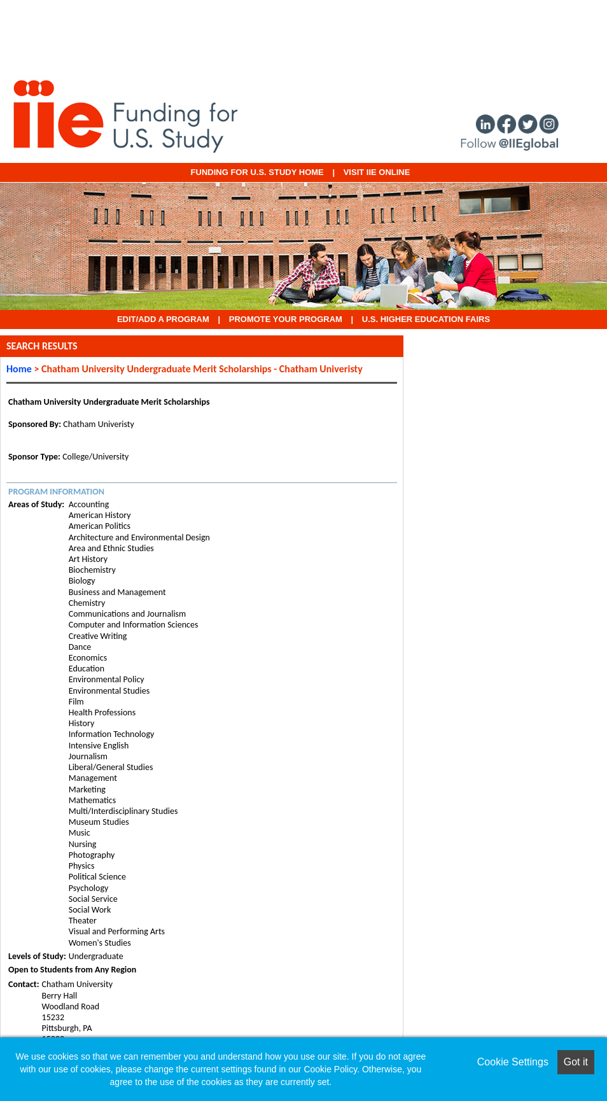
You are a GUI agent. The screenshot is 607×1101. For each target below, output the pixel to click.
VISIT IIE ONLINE (377, 172)
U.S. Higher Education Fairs (426, 319)
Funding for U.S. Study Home (257, 172)
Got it (576, 1061)
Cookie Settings (512, 1061)
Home (19, 369)
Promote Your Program (285, 319)
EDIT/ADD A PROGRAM (163, 319)
